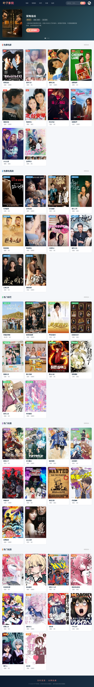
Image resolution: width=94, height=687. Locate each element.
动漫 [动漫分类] (46, 3)
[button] (89, 3)
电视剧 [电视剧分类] (34, 3)
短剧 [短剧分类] (52, 3)
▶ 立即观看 (33, 30)
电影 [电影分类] (27, 3)
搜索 (83, 3)
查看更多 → (87, 45)
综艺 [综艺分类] (40, 3)
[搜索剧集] (73, 3)
